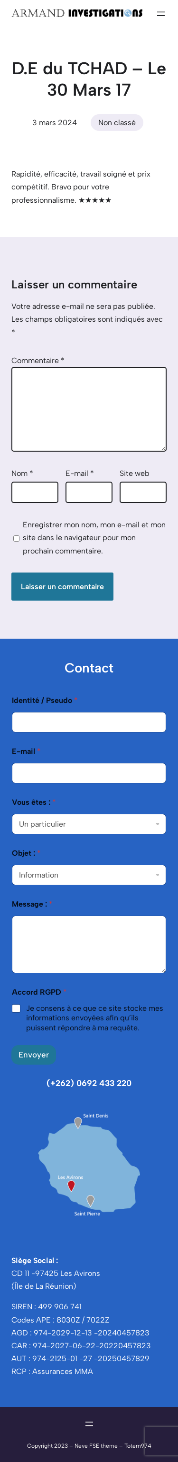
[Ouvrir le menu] (161, 14)
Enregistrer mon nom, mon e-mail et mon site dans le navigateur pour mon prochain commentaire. (94, 537)
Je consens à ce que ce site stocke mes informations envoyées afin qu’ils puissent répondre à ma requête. (94, 1018)
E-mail (80, 473)
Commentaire (38, 360)
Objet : (26, 853)
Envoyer (34, 1054)
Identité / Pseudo (45, 700)
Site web (135, 473)
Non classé (117, 122)
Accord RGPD (39, 992)
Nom (22, 473)
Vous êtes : (34, 802)
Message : (32, 904)
